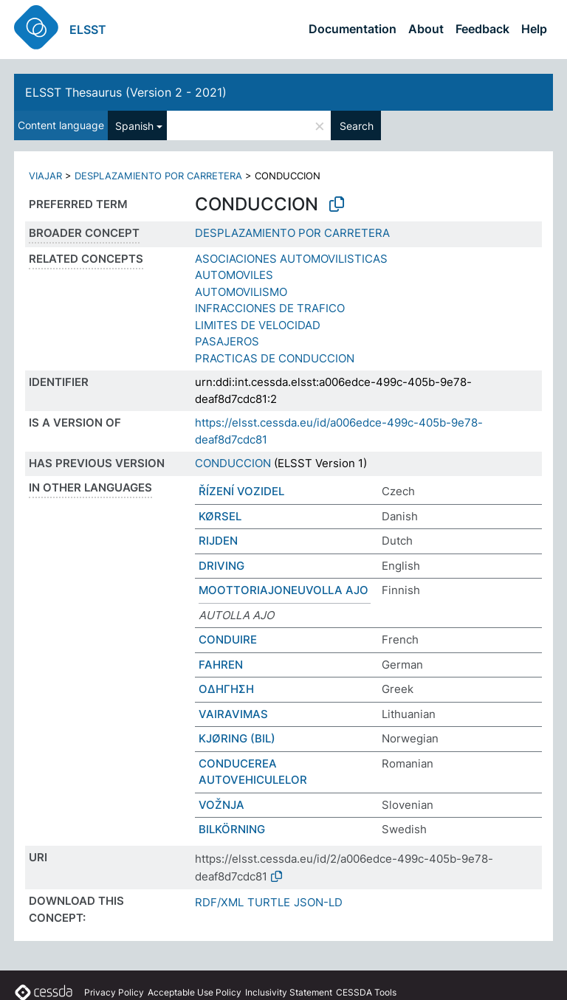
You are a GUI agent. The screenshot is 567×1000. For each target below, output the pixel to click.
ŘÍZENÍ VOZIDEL (241, 491)
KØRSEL (220, 516)
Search (357, 126)
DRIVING (221, 566)
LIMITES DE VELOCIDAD (257, 325)
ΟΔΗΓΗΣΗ (226, 689)
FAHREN (221, 665)
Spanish (134, 126)
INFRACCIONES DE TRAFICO (270, 308)
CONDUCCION (233, 463)
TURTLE (268, 902)
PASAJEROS (227, 341)
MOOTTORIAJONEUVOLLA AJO (283, 590)
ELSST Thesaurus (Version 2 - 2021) (126, 92)
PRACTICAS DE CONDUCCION (274, 358)
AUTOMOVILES (234, 275)
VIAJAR (45, 176)
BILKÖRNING (232, 829)
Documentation (352, 28)
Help (534, 28)
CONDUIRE (228, 639)
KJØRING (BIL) (237, 738)
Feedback (482, 28)
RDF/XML (219, 902)
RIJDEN (218, 541)
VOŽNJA (221, 805)
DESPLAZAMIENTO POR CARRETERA (158, 176)
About (426, 28)
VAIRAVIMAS (233, 714)
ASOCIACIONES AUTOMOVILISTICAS (291, 259)
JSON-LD (318, 902)
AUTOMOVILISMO (241, 292)
